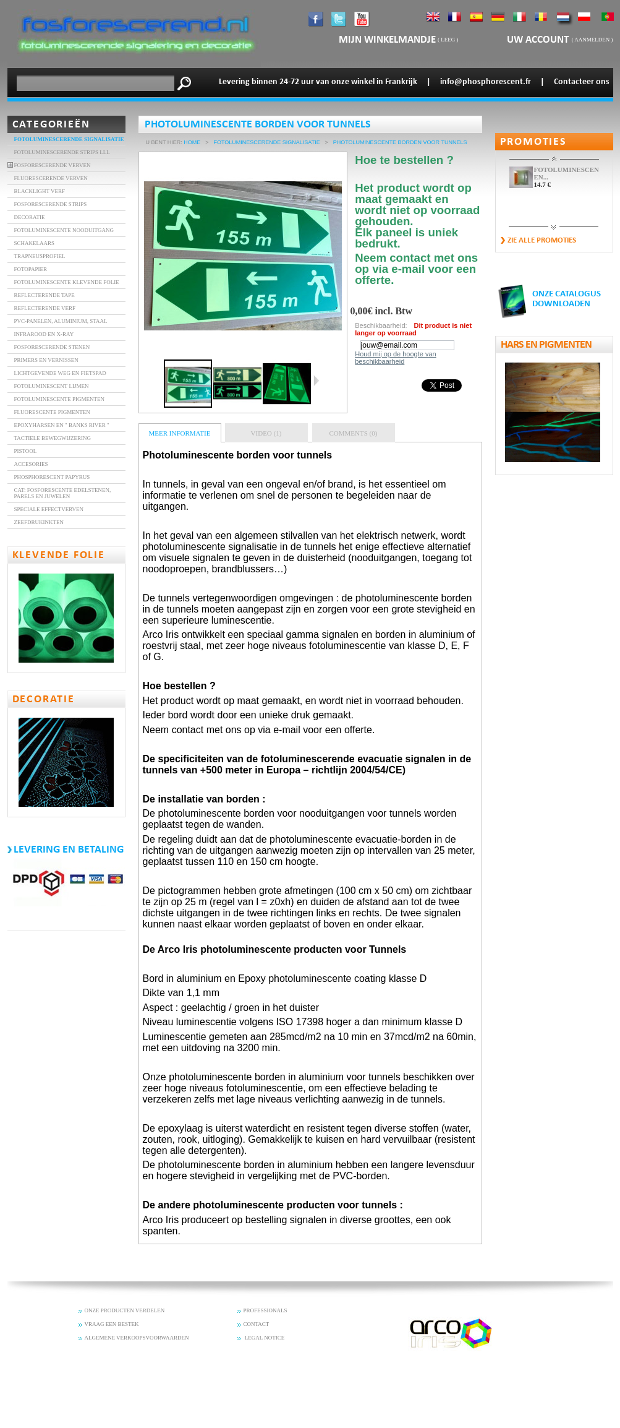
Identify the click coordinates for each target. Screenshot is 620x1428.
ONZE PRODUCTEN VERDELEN (125, 1310)
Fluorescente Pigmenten (52, 412)
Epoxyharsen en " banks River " (61, 425)
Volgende (316, 380)
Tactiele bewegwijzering (52, 438)
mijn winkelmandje (387, 40)
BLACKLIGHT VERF (39, 191)
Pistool (25, 451)
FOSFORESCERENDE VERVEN (52, 165)
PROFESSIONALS (265, 1310)
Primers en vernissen (46, 360)
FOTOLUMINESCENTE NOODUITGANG (64, 230)
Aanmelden (591, 40)
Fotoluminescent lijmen (51, 386)
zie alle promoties (541, 240)
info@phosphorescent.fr (485, 82)
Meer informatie (180, 433)
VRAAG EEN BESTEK (112, 1324)
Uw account (539, 40)
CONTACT (257, 1324)
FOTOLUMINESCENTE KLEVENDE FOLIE (66, 282)
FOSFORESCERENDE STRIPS (50, 204)
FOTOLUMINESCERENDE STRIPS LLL (62, 152)
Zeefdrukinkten (39, 522)
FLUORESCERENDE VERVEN (51, 178)
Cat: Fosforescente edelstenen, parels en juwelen (62, 493)
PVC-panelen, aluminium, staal (61, 321)
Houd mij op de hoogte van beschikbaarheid (395, 357)
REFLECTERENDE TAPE (44, 295)
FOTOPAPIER (31, 269)
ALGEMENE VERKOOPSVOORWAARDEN (137, 1338)
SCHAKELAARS (34, 243)
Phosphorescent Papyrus (52, 477)
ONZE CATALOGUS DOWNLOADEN (566, 299)
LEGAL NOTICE (264, 1338)
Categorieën (51, 125)
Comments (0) (353, 433)
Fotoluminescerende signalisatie (69, 139)
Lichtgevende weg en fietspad (60, 373)
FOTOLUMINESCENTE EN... (566, 173)
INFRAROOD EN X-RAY (44, 334)
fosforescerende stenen (52, 347)
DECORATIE (29, 217)
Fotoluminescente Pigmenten (59, 399)
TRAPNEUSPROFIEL (40, 256)
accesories (31, 464)
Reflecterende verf (45, 308)
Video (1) (266, 433)
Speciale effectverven (49, 509)
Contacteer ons (581, 82)
